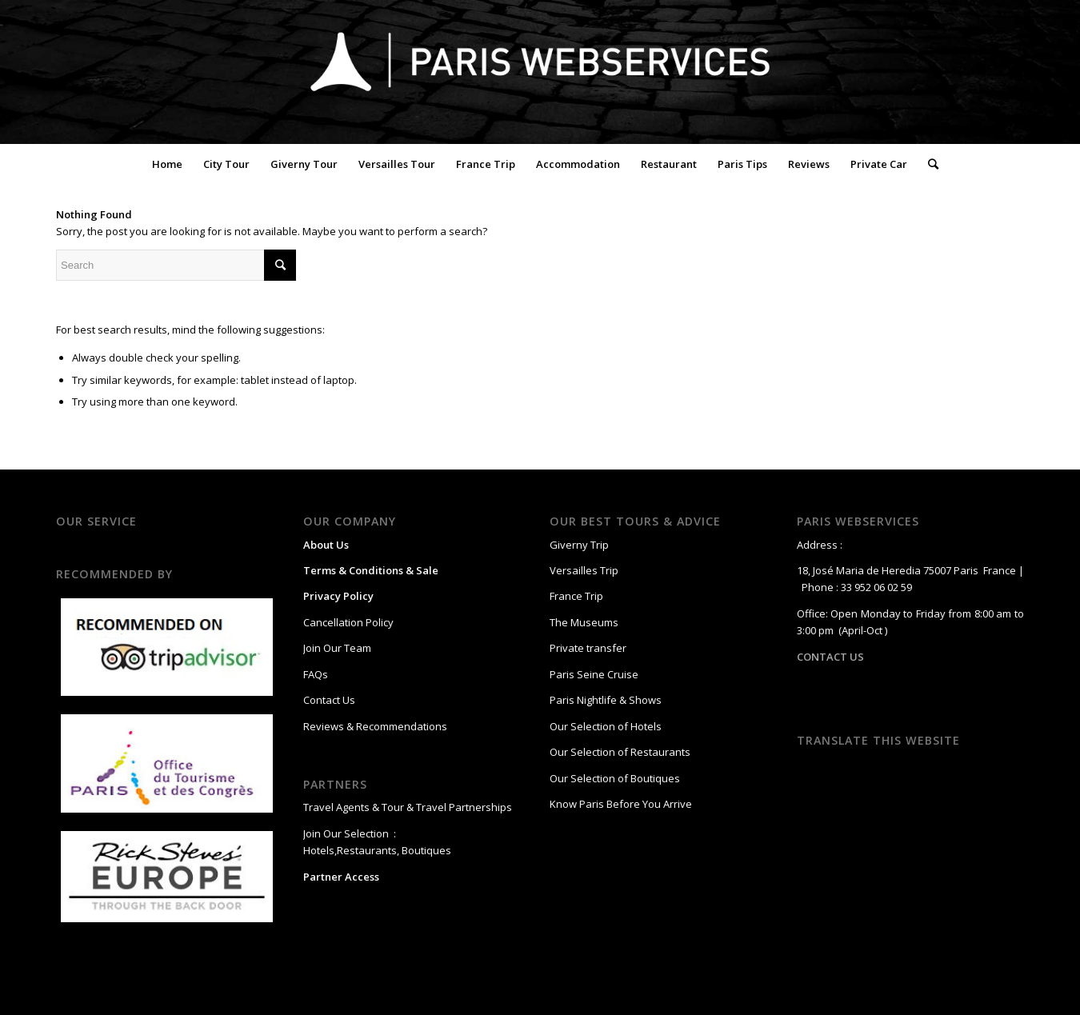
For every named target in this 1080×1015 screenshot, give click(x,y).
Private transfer (588, 648)
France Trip (576, 596)
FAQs (315, 674)
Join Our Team (337, 648)
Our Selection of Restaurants (620, 752)
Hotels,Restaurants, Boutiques (377, 850)
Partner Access (341, 876)
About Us (326, 544)
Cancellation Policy (348, 622)
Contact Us (329, 700)
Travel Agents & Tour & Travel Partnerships (407, 807)
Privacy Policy (338, 596)
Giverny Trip (579, 544)
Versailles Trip (584, 570)
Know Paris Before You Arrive (621, 804)
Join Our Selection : (349, 833)
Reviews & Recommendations (375, 726)
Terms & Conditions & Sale (370, 570)
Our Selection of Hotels (607, 726)
